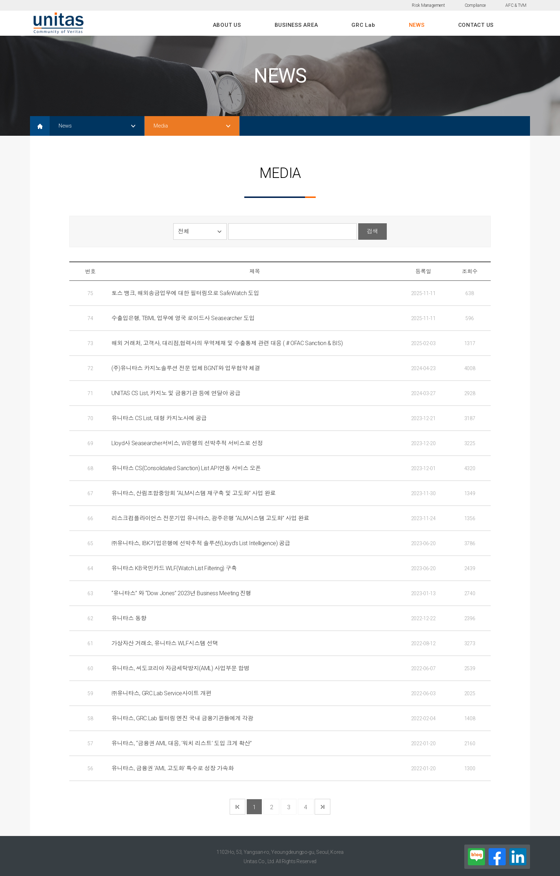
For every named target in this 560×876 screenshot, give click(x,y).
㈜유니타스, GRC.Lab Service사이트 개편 (161, 693)
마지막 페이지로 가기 (322, 807)
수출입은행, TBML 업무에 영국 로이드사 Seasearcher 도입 (183, 318)
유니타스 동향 (128, 618)
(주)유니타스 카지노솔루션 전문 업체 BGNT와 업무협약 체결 (185, 368)
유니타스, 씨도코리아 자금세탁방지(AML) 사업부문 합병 (180, 668)
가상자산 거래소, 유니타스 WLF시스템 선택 (164, 643)
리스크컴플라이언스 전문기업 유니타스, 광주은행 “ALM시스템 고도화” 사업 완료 (210, 518)
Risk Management (428, 5)
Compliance (475, 5)
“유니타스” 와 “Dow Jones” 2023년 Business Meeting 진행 (181, 593)
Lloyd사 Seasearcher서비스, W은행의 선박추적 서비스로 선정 (187, 443)
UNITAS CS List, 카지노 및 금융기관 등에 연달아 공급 (175, 393)
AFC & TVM (515, 5)
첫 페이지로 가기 (237, 807)
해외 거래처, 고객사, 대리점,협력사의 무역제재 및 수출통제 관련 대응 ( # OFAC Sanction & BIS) (227, 343)
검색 (372, 231)
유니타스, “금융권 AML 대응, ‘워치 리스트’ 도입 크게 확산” (181, 743)
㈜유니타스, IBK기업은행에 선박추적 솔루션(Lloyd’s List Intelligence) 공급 (200, 543)
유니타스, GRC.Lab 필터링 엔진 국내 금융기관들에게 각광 (182, 718)
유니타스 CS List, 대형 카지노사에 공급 (159, 418)
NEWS (417, 25)
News (65, 126)
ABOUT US (227, 25)
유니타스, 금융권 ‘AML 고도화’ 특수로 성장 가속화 (172, 768)
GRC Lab (363, 25)
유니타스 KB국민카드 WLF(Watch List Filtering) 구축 (174, 568)
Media (161, 126)
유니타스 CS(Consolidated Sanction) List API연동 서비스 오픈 (186, 468)
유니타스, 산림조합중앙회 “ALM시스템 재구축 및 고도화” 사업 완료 (193, 493)
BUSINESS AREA (296, 25)
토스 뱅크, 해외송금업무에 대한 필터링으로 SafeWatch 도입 (185, 293)
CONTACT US (476, 25)
